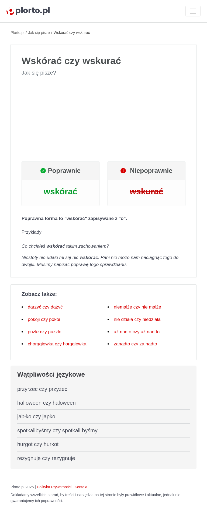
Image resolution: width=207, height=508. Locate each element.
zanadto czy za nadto (135, 343)
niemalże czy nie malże (137, 307)
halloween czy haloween (46, 403)
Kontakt (81, 487)
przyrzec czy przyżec (42, 389)
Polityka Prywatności (54, 487)
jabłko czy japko (36, 416)
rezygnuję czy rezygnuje (46, 458)
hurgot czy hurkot (37, 444)
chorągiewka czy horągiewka (57, 343)
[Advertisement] (103, 119)
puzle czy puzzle (44, 331)
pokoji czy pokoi (44, 319)
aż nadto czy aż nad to (137, 331)
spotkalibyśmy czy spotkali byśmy (57, 430)
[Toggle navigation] (193, 11)
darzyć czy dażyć (45, 307)
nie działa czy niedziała (137, 319)
